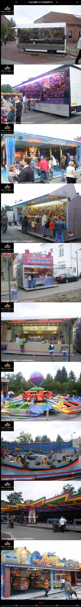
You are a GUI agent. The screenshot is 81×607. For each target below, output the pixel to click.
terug (40, 603)
